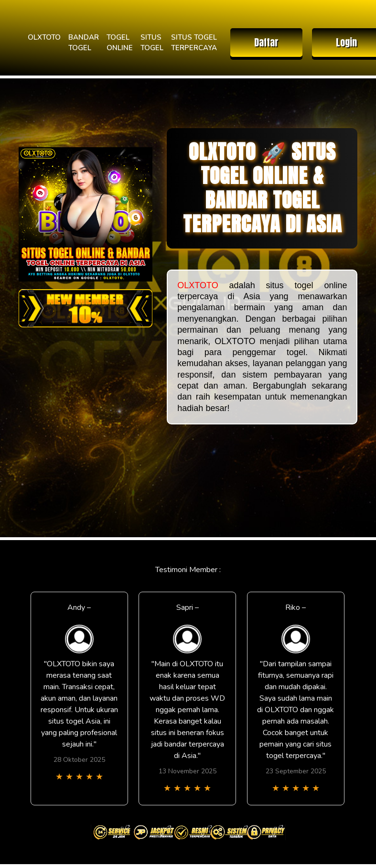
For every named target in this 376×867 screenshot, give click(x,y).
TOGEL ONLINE (120, 43)
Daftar (266, 42)
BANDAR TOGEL (83, 43)
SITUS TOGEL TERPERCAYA (194, 43)
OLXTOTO (44, 37)
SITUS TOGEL (151, 43)
